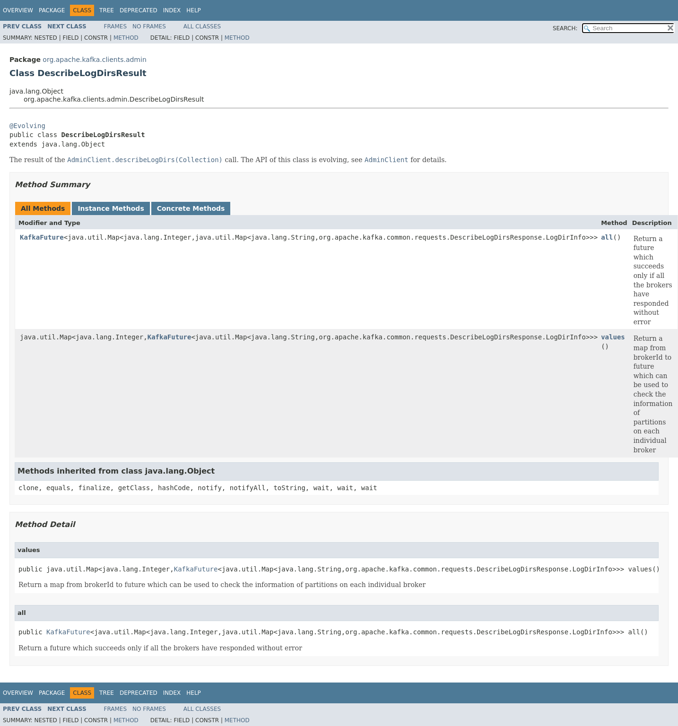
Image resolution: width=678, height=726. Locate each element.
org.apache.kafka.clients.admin (94, 59)
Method (126, 38)
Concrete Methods (191, 208)
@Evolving (27, 126)
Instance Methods (111, 208)
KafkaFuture (42, 237)
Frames (115, 26)
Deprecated (138, 10)
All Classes (202, 26)
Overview (18, 10)
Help (193, 10)
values (613, 337)
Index (172, 10)
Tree (106, 10)
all (607, 237)
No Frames (149, 26)
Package (52, 10)
